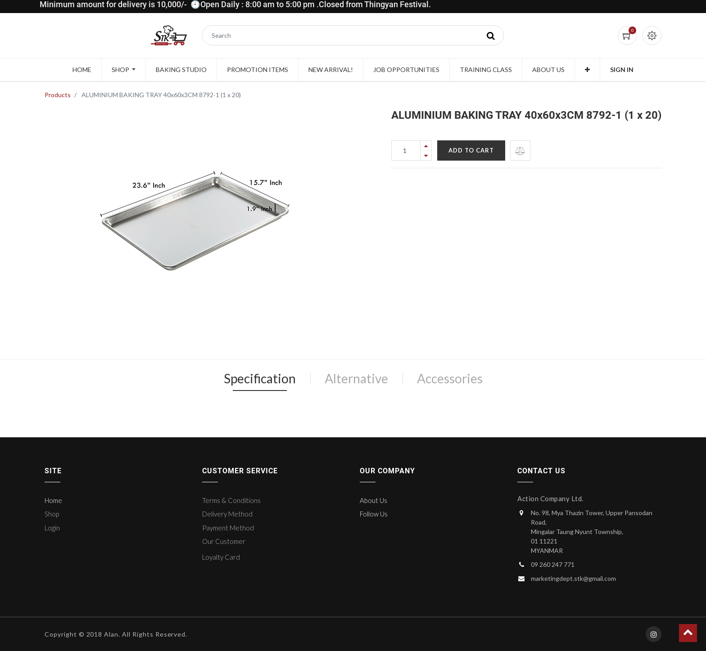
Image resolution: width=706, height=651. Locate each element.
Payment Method (228, 528)
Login (52, 528)
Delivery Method (227, 514)
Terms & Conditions (231, 500)
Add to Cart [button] (471, 150)
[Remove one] (426, 155)
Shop (52, 514)
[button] (587, 69)
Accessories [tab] (450, 378)
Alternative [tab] (356, 378)
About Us (373, 500)
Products (58, 95)
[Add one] (426, 145)
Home (53, 500)
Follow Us (374, 514)
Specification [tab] (260, 378)
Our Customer (223, 541)
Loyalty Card (221, 557)
